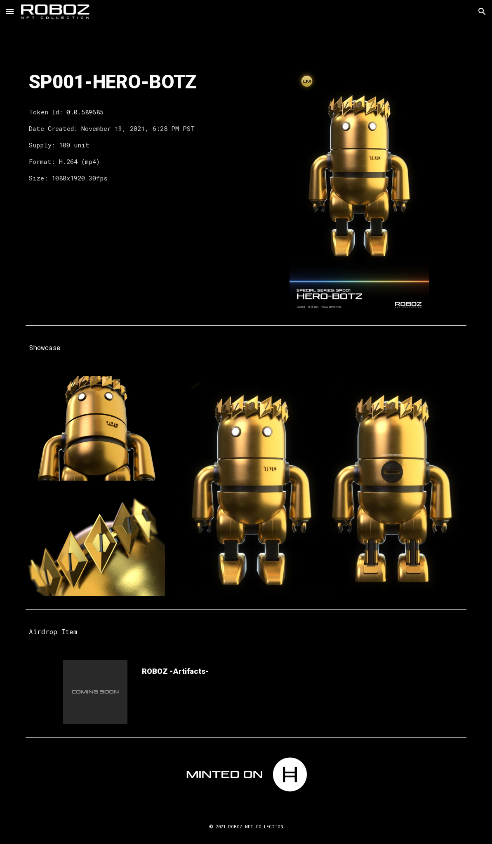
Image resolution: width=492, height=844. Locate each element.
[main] (133, 82)
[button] (10, 11)
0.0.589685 (85, 112)
